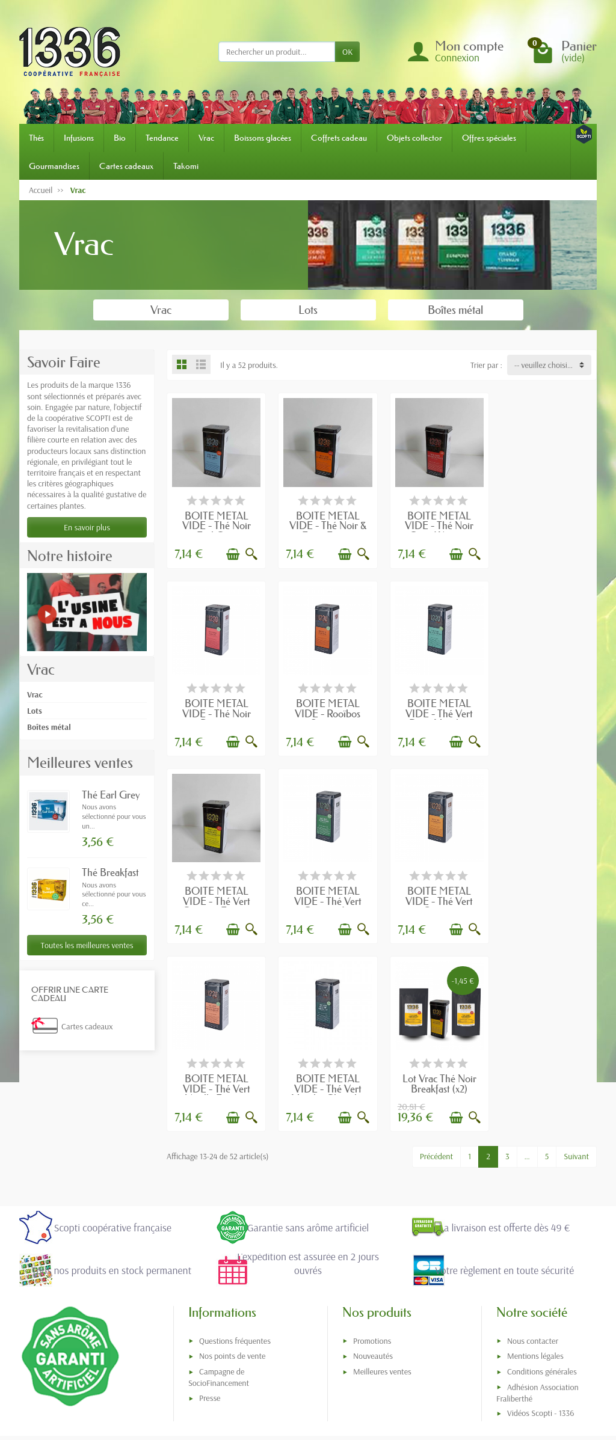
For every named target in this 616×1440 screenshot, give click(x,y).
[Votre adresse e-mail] (283, 1339)
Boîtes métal (49, 727)
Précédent (436, 965)
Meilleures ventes (382, 1250)
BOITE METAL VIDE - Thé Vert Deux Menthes (326, 711)
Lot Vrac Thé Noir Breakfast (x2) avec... (548, 897)
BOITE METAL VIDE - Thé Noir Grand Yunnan (436, 524)
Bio (120, 137)
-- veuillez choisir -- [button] (545, 365)
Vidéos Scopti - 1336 (540, 1292)
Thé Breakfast (110, 872)
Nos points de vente (232, 1235)
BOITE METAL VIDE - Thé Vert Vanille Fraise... (326, 897)
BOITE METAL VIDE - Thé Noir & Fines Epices (326, 524)
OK (347, 51)
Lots (34, 710)
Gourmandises (54, 166)
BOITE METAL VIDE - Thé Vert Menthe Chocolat (436, 897)
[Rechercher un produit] (276, 51)
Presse (209, 1277)
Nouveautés (373, 1235)
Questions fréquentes (235, 1219)
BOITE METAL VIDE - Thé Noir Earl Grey (216, 524)
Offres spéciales (489, 137)
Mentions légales (535, 1235)
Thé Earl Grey (111, 794)
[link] (425, 1356)
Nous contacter (532, 1219)
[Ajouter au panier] (232, 553)
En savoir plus (87, 527)
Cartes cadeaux (126, 166)
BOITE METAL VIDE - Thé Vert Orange (216, 897)
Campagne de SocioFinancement (218, 1256)
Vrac (206, 137)
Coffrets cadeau (339, 137)
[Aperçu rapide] (250, 553)
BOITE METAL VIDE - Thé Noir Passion (547, 524)
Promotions (372, 1219)
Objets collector (414, 137)
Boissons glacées (262, 137)
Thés (36, 137)
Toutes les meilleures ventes (86, 945)
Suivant (576, 965)
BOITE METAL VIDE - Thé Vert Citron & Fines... (437, 711)
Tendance (162, 137)
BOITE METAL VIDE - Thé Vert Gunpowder (547, 711)
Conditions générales (542, 1250)
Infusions (79, 137)
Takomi (186, 166)
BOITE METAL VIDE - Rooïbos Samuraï (215, 711)
